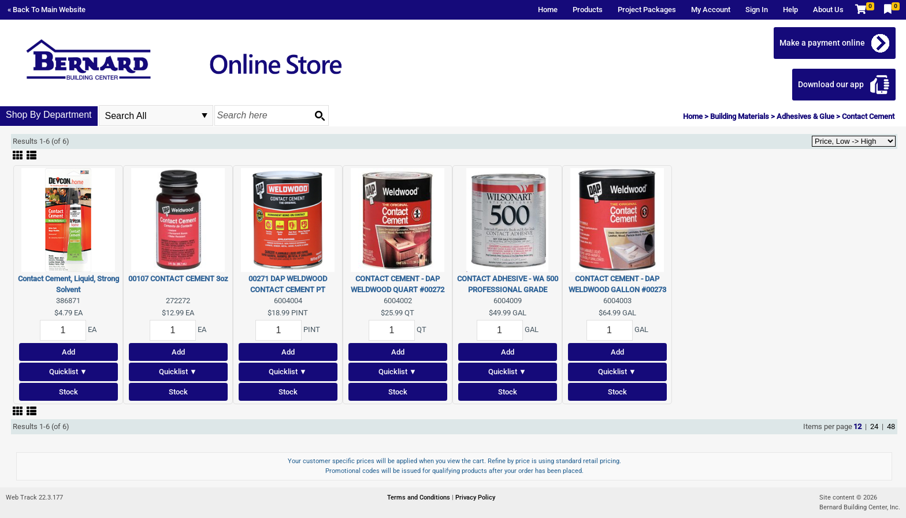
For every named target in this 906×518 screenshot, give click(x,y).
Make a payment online (822, 42)
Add (68, 352)
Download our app (831, 84)
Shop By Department (49, 115)
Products (588, 9)
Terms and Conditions (419, 497)
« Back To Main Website (47, 9)
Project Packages (647, 9)
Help (790, 9)
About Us (828, 9)
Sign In (756, 9)
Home (548, 9)
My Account (710, 9)
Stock (68, 391)
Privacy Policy (475, 497)
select (204, 115)
